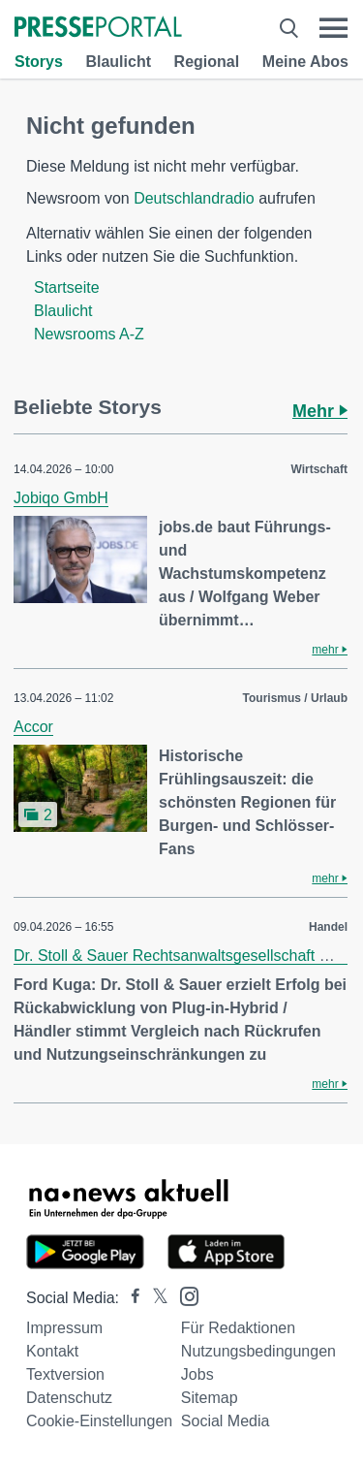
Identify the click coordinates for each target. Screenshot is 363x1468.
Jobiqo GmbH (61, 498)
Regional (207, 61)
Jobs (197, 1374)
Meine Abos (305, 61)
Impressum (64, 1328)
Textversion (65, 1374)
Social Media (225, 1421)
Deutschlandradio (194, 198)
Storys (39, 61)
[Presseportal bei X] (154, 1298)
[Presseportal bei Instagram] (183, 1295)
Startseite (67, 287)
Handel (328, 927)
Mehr (320, 411)
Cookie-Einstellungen (99, 1421)
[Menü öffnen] (333, 28)
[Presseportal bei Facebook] (129, 1298)
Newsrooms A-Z (89, 334)
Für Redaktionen (238, 1328)
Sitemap (209, 1397)
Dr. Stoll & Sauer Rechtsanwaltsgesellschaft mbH (182, 955)
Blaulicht (118, 61)
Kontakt (52, 1351)
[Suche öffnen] (289, 28)
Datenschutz (69, 1397)
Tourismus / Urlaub (295, 698)
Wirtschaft (319, 469)
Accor (33, 726)
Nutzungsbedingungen (258, 1351)
